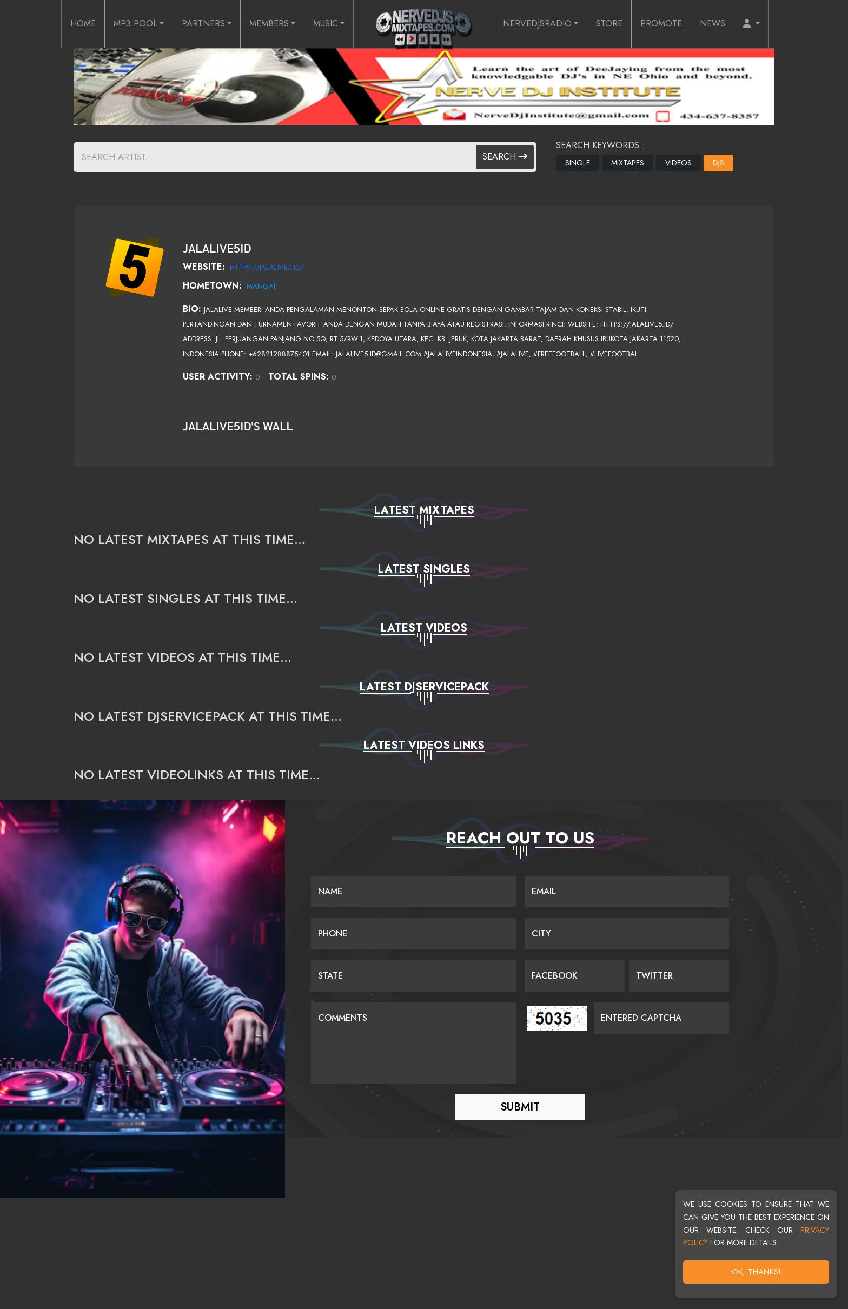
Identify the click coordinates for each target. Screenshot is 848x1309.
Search (504, 156)
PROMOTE (661, 23)
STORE (609, 23)
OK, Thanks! (757, 1274)
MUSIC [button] (325, 23)
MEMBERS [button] (269, 23)
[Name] (413, 891)
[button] (751, 24)
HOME (83, 23)
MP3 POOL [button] (135, 23)
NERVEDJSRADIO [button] (537, 23)
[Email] (627, 891)
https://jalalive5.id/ (266, 267)
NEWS (712, 23)
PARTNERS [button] (203, 23)
